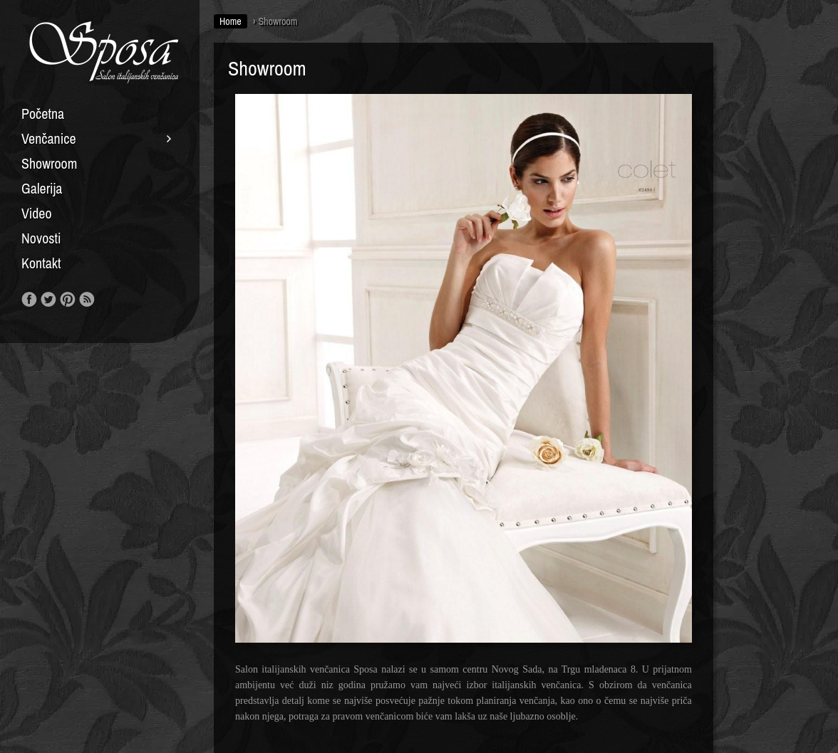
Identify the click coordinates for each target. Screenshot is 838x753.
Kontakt (41, 263)
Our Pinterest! (68, 299)
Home (230, 21)
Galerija (41, 188)
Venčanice (48, 139)
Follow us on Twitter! (48, 299)
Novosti (41, 238)
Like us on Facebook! (29, 299)
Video (36, 213)
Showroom (49, 164)
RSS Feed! (87, 299)
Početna (42, 114)
